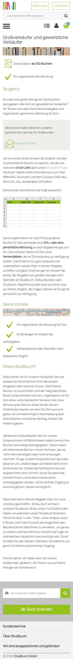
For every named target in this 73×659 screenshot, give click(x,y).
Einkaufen (61, 6)
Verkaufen (40, 6)
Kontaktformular (25, 143)
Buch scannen (36, 609)
